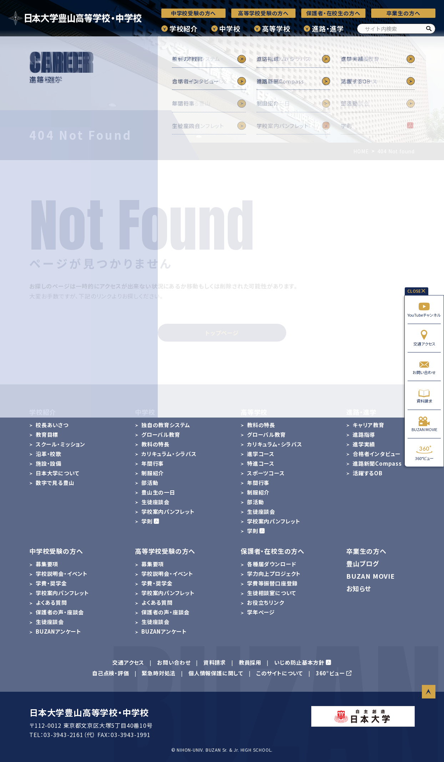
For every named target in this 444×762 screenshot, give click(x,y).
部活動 (149, 482)
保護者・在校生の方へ (333, 13)
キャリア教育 (368, 425)
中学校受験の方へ (193, 13)
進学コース (260, 453)
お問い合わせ (424, 366)
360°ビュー (424, 452)
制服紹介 (152, 473)
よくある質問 (51, 602)
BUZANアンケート (58, 631)
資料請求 (424, 395)
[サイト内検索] (396, 29)
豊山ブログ (362, 563)
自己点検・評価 (110, 673)
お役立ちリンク (265, 602)
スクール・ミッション (60, 444)
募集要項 (47, 564)
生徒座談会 (155, 502)
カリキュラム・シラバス (169, 453)
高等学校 (276, 28)
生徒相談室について (271, 593)
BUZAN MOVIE (424, 423)
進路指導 (364, 434)
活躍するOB (368, 473)
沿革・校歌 (48, 453)
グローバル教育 (160, 434)
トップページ (222, 332)
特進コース (260, 463)
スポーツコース (266, 473)
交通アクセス (424, 337)
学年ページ (261, 612)
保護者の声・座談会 (60, 612)
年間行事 (152, 463)
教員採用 (250, 662)
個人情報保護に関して (215, 673)
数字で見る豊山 (55, 482)
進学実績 (364, 444)
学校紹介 (184, 28)
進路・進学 (328, 28)
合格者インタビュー (377, 453)
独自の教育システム (165, 425)
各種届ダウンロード (271, 564)
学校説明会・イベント (62, 573)
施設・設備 (48, 463)
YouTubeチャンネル (424, 309)
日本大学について (57, 473)
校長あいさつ (52, 425)
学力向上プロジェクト (274, 573)
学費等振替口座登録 (272, 583)
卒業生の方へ (403, 13)
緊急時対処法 (159, 673)
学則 (147, 521)
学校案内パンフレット (168, 511)
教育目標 (47, 434)
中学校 (229, 28)
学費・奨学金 (51, 583)
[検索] (428, 29)
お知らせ (358, 588)
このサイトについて (279, 673)
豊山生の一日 (158, 492)
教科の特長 (155, 444)
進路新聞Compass (377, 463)
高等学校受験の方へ (263, 13)
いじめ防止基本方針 (299, 662)
